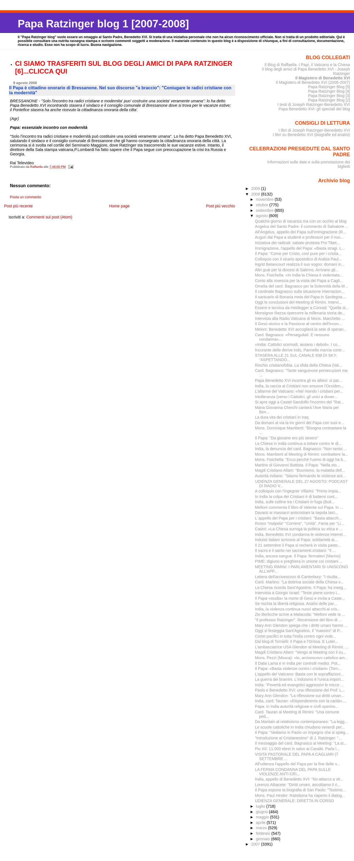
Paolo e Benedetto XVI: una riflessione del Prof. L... (300, 690)
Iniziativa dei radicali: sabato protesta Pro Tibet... (297, 243)
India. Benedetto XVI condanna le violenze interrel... (300, 534)
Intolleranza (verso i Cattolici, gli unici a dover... (296, 397)
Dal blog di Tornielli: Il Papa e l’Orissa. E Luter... (296, 641)
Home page (119, 206)
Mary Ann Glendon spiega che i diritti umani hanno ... (301, 625)
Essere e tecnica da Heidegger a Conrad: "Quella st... (302, 308)
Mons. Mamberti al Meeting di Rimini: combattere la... (301, 454)
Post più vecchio (220, 206)
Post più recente (18, 206)
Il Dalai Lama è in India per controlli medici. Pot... (298, 663)
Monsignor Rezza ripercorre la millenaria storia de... (300, 313)
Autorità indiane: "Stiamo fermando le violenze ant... (300, 476)
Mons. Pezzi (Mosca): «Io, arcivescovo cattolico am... (301, 658)
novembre (265, 199)
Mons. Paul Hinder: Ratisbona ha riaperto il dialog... (300, 795)
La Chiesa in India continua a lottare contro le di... (298, 443)
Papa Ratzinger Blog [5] (329, 87)
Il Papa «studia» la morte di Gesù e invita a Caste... (300, 598)
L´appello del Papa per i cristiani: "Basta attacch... (298, 518)
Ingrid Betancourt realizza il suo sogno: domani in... (300, 264)
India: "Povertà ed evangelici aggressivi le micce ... (299, 685)
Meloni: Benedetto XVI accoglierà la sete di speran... (301, 329)
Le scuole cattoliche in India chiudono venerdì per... (300, 727)
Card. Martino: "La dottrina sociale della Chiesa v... (299, 582)
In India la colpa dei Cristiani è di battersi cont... (296, 496)
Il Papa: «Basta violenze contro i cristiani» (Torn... (298, 668)
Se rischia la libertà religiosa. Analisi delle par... (296, 603)
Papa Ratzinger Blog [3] (329, 95)
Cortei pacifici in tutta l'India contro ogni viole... (295, 636)
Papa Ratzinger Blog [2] (329, 100)
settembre (265, 210)
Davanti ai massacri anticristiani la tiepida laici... (297, 512)
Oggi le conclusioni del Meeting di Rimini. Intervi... (298, 302)
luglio (261, 806)
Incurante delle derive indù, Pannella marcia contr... (300, 350)
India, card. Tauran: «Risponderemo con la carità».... (301, 701)
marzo (262, 828)
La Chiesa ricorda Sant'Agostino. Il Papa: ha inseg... (300, 587)
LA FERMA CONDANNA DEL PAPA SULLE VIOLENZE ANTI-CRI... (293, 771)
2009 (256, 188)
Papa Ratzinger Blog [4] (329, 91)
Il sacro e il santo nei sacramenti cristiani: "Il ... (295, 550)
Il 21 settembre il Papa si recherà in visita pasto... (298, 545)
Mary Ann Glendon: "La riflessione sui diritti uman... (299, 695)
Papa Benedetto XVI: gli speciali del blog (314, 109)
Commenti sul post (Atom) (49, 217)
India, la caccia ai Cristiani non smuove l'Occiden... (299, 386)
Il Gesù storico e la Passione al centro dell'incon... (298, 324)
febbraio (263, 833)
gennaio (263, 839)
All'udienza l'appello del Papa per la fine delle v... (297, 764)
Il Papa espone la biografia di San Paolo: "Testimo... (300, 790)
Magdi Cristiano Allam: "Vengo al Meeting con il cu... (300, 652)
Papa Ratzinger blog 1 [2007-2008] (103, 24)
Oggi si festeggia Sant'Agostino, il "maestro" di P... (299, 630)
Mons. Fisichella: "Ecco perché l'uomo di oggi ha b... (300, 459)
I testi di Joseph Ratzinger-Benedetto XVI (313, 104)
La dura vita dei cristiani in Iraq (282, 417)
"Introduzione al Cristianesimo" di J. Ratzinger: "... (298, 738)
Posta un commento (25, 197)
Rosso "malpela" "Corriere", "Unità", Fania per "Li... (299, 523)
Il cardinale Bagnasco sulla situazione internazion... (300, 291)
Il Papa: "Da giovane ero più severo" (286, 438)
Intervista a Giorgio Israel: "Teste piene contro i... (297, 593)
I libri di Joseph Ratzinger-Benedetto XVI (314, 130)
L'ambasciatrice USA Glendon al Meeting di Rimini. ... (301, 647)
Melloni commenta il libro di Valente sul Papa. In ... (299, 507)
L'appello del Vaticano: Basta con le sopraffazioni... (299, 674)
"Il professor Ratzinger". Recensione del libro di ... (298, 620)
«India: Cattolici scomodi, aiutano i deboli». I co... (298, 344)
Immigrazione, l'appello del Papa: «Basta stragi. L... (300, 248)
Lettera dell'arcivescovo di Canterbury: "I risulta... (297, 577)
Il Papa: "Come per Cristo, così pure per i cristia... (298, 253)
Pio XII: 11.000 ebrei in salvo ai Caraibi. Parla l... (297, 749)
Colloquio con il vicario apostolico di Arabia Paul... (298, 259)
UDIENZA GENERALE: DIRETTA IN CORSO (294, 801)
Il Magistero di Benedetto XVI (322, 78)
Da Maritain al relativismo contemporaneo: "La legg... (301, 721)
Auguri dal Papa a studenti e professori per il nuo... (299, 237)
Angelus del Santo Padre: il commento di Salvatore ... (301, 226)
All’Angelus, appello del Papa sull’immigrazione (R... (300, 232)
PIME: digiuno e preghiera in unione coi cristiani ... (299, 561)
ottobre (262, 205)
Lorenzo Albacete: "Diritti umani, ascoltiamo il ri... (297, 784)
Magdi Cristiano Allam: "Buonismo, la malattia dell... (300, 470)
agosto (262, 215)
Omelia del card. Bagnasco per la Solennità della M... (301, 286)
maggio (263, 817)
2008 (256, 194)
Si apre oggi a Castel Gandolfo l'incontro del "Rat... (299, 402)
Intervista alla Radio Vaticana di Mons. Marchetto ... (300, 318)
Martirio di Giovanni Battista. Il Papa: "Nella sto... (297, 465)
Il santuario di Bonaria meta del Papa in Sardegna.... (301, 297)
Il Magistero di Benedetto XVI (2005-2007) (313, 82)
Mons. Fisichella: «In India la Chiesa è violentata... (299, 275)
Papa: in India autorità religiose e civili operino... (297, 706)
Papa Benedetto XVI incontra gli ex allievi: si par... (298, 380)
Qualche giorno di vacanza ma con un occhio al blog (301, 221)
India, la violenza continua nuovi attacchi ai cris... (297, 609)
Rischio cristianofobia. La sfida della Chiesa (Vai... (298, 365)
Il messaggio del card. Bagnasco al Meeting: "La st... (301, 743)
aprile (261, 822)
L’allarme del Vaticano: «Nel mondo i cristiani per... (299, 391)
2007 (256, 844)
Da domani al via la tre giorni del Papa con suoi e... (299, 423)
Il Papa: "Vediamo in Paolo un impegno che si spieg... (302, 732)
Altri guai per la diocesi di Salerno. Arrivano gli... (297, 270)
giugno (262, 812)
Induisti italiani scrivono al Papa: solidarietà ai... (296, 540)
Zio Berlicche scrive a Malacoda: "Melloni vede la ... (300, 614)
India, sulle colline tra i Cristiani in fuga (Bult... (295, 502)
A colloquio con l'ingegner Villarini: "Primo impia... (298, 491)
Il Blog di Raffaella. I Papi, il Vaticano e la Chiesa (307, 64)
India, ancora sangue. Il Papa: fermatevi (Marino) (298, 556)
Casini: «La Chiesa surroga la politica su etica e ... (299, 529)
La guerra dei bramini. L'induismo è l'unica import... (299, 679)
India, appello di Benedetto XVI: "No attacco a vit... (299, 779)
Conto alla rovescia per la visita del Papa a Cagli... (299, 280)
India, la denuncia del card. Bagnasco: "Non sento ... (301, 449)
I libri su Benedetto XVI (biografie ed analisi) (311, 134)
